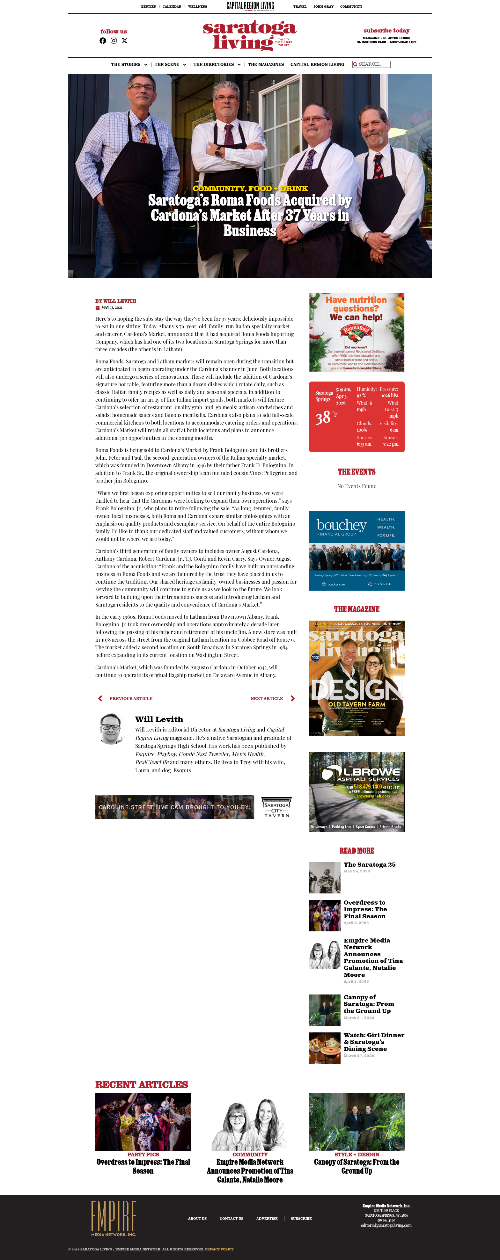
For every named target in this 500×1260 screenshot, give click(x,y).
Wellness (197, 6)
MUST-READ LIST (403, 42)
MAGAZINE (371, 38)
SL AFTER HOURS (396, 38)
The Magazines (266, 64)
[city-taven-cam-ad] (196, 817)
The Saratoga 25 (370, 865)
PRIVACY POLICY (219, 1249)
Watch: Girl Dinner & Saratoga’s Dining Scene (374, 1042)
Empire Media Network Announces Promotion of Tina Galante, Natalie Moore (373, 958)
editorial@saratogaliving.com (386, 1226)
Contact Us (231, 1218)
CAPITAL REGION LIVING (317, 64)
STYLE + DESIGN (357, 1154)
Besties (148, 6)
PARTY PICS (143, 1154)
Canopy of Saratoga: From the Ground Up (369, 1004)
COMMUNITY (250, 1154)
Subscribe (301, 1218)
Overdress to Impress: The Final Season (365, 910)
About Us (197, 1218)
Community (351, 6)
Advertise (267, 1218)
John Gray (323, 6)
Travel (300, 6)
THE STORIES (129, 65)
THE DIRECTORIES (217, 65)
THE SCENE (171, 65)
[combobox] (371, 64)
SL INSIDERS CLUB (371, 42)
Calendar (172, 6)
